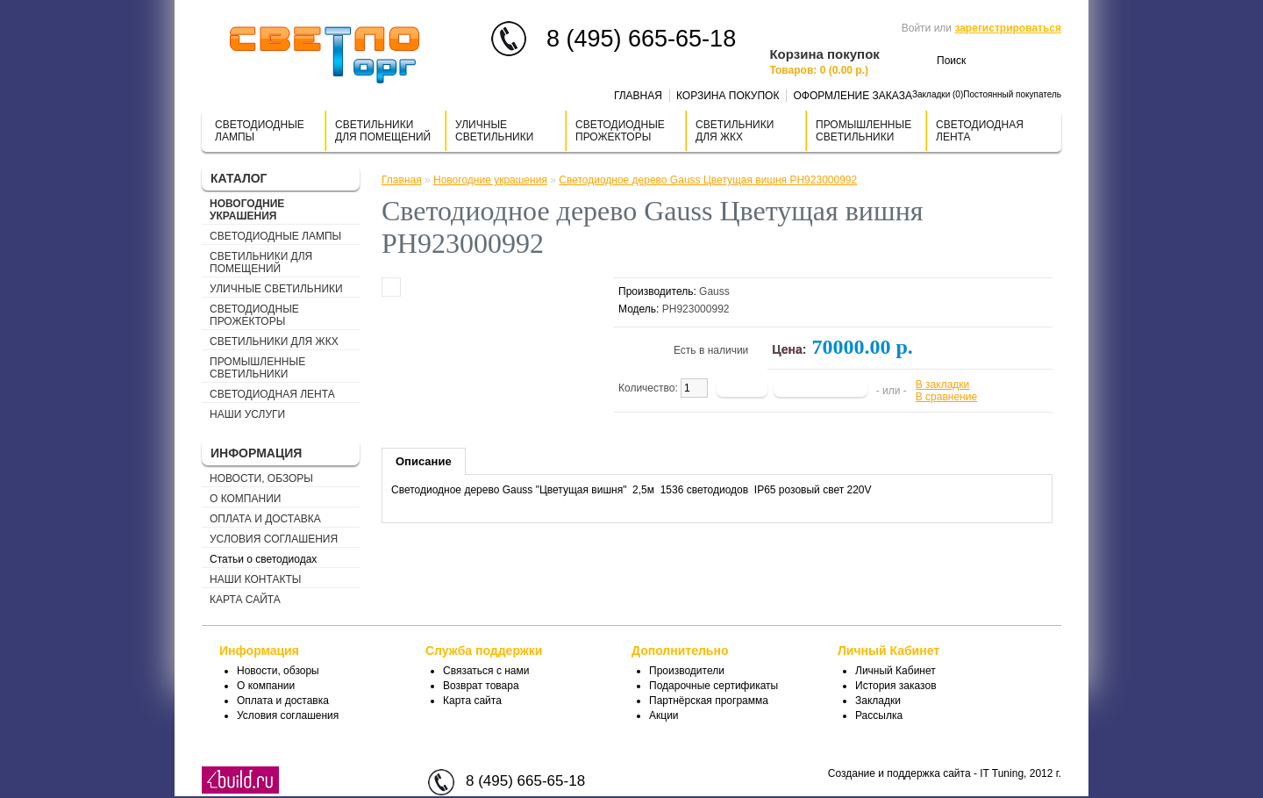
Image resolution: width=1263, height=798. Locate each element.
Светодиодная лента (980, 131)
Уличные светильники (494, 131)
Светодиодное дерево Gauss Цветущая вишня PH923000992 (708, 180)
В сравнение (946, 397)
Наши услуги (247, 414)
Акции (664, 715)
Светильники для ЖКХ (735, 131)
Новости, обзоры (261, 478)
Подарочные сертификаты (713, 685)
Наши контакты (255, 579)
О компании (245, 498)
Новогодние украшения (247, 210)
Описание (424, 461)
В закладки (943, 384)
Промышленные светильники (863, 131)
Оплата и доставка (265, 519)
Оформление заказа (852, 96)
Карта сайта (245, 599)
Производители (686, 671)
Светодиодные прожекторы (620, 131)
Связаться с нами (486, 671)
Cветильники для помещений (383, 131)
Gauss (714, 291)
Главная (638, 96)
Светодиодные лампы (259, 131)
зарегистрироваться (1007, 28)
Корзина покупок (727, 96)
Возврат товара (481, 685)
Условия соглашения (274, 539)
